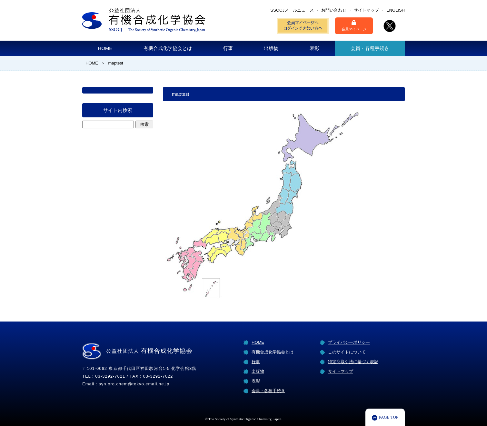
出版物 (271, 48)
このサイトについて (347, 352)
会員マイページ (354, 25)
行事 (228, 48)
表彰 (314, 48)
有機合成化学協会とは (168, 48)
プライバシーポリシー (349, 342)
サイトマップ (366, 10)
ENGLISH (395, 10)
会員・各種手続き (370, 48)
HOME (105, 48)
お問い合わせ (333, 10)
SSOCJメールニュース (292, 10)
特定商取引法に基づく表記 (353, 361)
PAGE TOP (388, 417)
